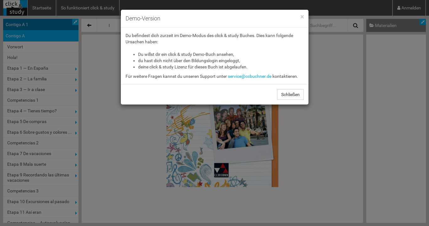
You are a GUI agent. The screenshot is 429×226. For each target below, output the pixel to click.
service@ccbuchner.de (249, 76)
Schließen (290, 94)
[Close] (302, 17)
